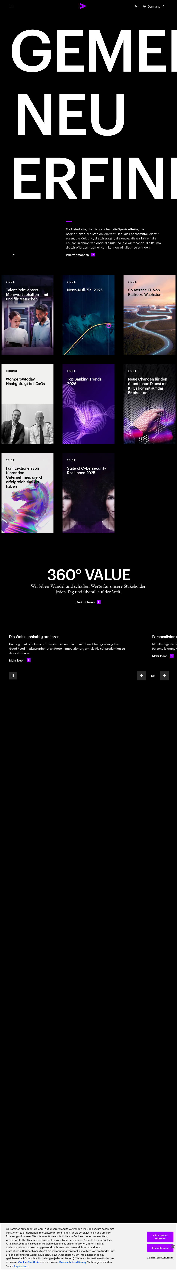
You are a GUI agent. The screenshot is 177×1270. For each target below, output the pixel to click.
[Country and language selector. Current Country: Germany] (154, 6)
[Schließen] (173, 1246)
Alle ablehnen (160, 1248)
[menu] (10, 6)
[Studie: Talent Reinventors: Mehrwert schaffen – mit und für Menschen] (27, 315)
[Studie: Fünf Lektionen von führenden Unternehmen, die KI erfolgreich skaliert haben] (27, 493)
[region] (88, 1246)
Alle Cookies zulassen (160, 1237)
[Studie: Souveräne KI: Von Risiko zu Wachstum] (149, 315)
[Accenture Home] (82, 6)
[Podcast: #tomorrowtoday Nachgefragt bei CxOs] (27, 404)
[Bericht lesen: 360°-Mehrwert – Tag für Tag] (88, 602)
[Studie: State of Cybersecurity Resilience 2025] (88, 493)
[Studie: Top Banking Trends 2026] (88, 404)
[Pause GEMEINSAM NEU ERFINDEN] (13, 254)
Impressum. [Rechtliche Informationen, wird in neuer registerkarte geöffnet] (21, 1266)
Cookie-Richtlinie (28, 1262)
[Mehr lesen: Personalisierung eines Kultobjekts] (163, 655)
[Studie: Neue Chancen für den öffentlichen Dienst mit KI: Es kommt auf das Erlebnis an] (149, 404)
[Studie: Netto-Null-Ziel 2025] (88, 315)
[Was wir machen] (80, 254)
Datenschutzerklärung (72, 1262)
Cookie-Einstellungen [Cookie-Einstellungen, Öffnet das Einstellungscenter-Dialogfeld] (160, 1257)
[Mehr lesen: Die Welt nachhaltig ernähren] (20, 660)
